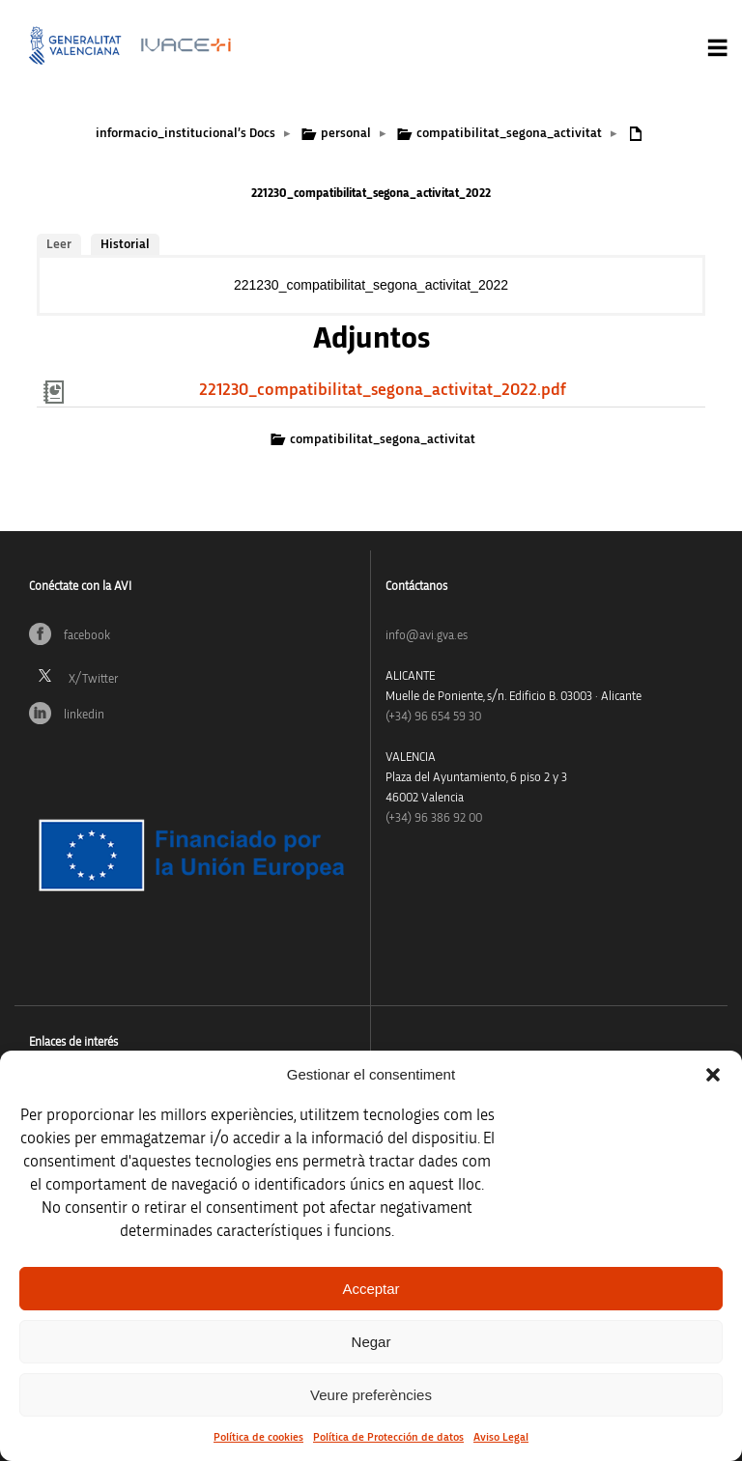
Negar (371, 1342)
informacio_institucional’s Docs (185, 133)
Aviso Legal (500, 1437)
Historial (125, 244)
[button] (713, 1074)
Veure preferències (371, 1395)
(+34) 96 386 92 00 (433, 818)
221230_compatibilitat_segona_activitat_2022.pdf (382, 390)
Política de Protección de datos (388, 1437)
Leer (58, 244)
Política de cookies (258, 1437)
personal (346, 133)
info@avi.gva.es (426, 636)
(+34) (433, 717)
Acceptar (370, 1288)
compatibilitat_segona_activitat (509, 133)
